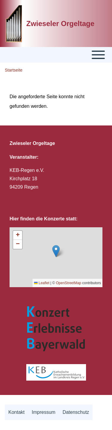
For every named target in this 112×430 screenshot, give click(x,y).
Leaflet (41, 283)
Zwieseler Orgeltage (60, 23)
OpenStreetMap (68, 283)
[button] (56, 251)
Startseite (13, 70)
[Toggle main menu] (56, 55)
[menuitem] (16, 412)
